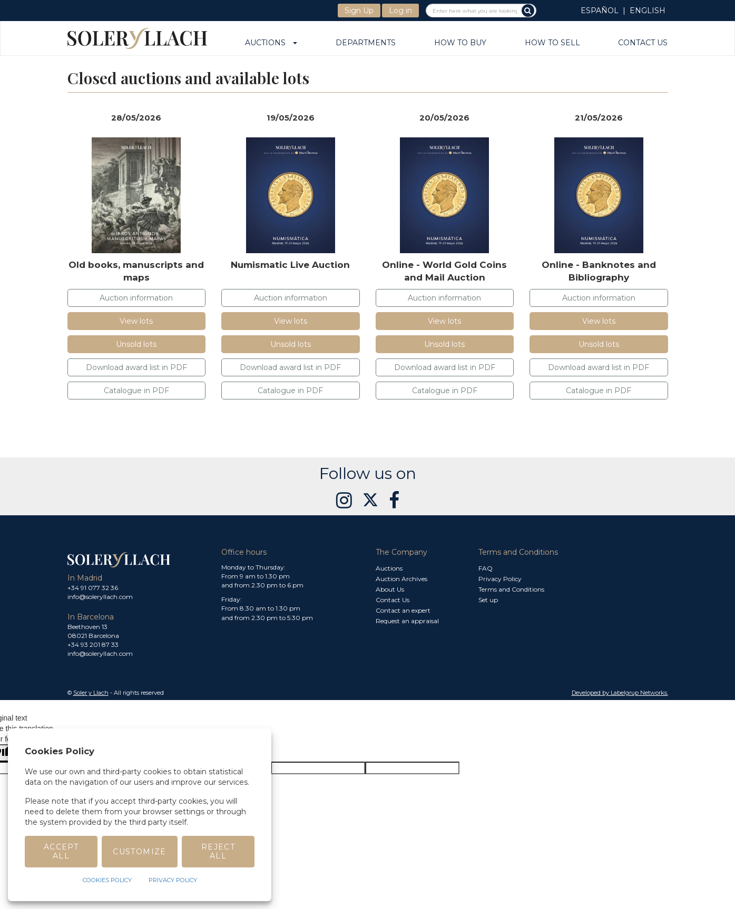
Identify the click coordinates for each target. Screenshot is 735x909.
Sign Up (359, 10)
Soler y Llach (91, 692)
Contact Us (643, 43)
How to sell (552, 43)
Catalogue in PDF (136, 390)
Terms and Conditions (511, 589)
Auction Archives (401, 579)
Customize (139, 851)
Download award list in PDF (136, 367)
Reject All (218, 851)
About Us (390, 589)
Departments (366, 43)
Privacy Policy (500, 579)
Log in (400, 10)
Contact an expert (403, 610)
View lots (136, 321)
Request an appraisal (407, 621)
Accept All (61, 851)
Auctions (271, 43)
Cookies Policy (107, 880)
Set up (488, 600)
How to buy (460, 43)
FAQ (485, 568)
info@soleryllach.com (100, 597)
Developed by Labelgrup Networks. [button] (620, 692)
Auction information (136, 298)
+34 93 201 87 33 (93, 644)
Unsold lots (136, 344)
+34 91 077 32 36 (92, 588)
